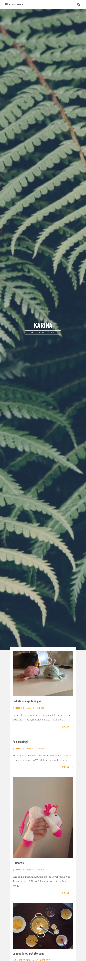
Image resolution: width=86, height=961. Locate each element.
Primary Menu (14, 4)
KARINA (43, 325)
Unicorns (18, 862)
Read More (67, 726)
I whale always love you (27, 701)
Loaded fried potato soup (28, 953)
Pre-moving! (20, 741)
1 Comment (40, 708)
